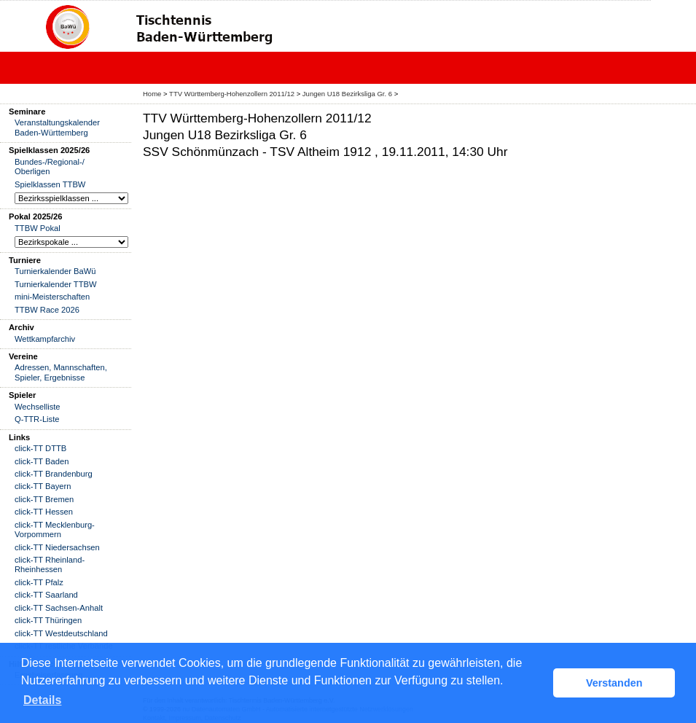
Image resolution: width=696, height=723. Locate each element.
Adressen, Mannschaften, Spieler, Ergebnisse (61, 372)
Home (152, 94)
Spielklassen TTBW (50, 184)
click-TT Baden (42, 461)
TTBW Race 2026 (47, 309)
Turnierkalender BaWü (55, 271)
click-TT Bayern (43, 486)
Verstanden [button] (614, 683)
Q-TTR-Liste (37, 419)
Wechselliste (37, 406)
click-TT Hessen (44, 511)
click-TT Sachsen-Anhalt (59, 607)
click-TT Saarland (46, 594)
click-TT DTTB (40, 448)
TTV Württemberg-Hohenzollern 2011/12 (233, 94)
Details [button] (42, 700)
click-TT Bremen (44, 499)
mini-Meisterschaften (52, 296)
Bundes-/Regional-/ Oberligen (50, 166)
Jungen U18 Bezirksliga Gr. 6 (348, 94)
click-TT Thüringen (48, 620)
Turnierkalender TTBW (56, 284)
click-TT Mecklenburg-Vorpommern (55, 529)
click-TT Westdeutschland (61, 633)
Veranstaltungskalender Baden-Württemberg (57, 127)
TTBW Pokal (37, 228)
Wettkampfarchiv (45, 339)
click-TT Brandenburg (54, 473)
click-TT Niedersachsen (57, 547)
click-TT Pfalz (39, 582)
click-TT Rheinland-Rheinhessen (50, 564)
